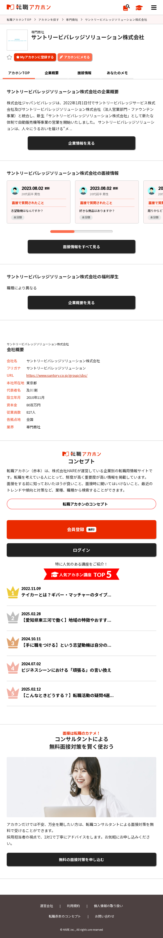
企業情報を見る (81, 143)
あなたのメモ (117, 72)
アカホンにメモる (77, 57)
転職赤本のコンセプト (65, 916)
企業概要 (52, 72)
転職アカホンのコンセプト (85, 504)
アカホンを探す (48, 19)
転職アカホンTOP (19, 19)
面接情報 (84, 72)
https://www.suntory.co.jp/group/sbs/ (56, 375)
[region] (81, 204)
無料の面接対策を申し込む (81, 859)
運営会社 (46, 905)
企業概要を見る (81, 302)
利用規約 (73, 905)
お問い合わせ (104, 916)
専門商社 (72, 19)
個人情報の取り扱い (108, 905)
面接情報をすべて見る (81, 246)
